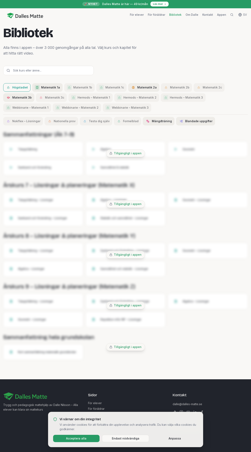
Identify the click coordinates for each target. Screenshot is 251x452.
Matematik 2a (144, 87)
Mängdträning (158, 121)
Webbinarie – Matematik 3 (127, 107)
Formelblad (128, 121)
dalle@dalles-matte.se (187, 404)
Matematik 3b (19, 97)
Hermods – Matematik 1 (90, 97)
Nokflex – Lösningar (23, 121)
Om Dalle (192, 14)
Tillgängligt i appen (128, 153)
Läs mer (159, 3)
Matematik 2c (209, 87)
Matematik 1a (47, 87)
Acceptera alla (76, 438)
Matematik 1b (79, 87)
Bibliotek (175, 14)
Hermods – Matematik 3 (183, 97)
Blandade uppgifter (195, 121)
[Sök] (231, 14)
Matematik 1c (111, 87)
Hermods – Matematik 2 (136, 97)
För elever (137, 14)
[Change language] (242, 15)
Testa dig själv (96, 121)
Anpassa (175, 438)
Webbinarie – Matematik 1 (27, 107)
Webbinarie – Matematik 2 (77, 107)
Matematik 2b (176, 87)
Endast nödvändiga (125, 438)
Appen (221, 14)
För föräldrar (156, 14)
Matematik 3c (51, 97)
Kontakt (207, 14)
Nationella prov (61, 121)
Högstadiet (17, 87)
